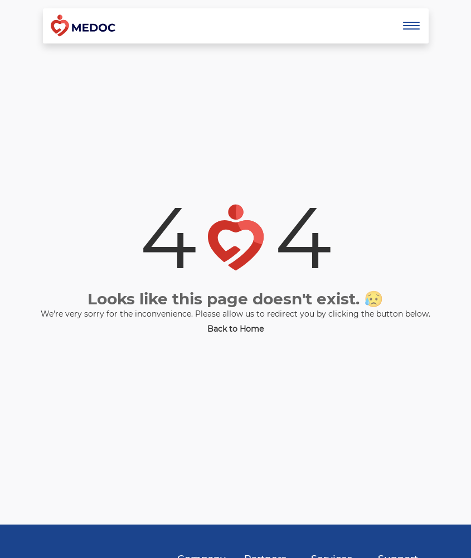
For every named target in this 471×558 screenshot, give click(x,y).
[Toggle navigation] (411, 26)
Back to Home (235, 329)
